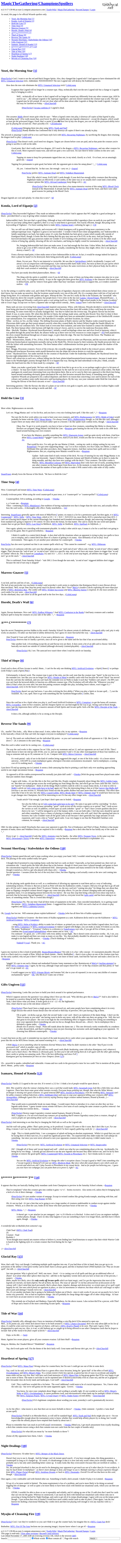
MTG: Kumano (85, 279)
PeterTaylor (6, 78)
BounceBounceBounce (51, 952)
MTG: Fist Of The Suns (20, 1526)
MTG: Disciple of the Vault (106, 707)
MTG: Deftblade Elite (48, 1095)
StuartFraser (6, 474)
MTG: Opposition (47, 838)
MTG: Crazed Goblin (50, 793)
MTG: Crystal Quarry (49, 1396)
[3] (24, 23)
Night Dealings (18, 56)
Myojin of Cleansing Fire (22, 58)
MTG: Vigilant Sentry (65, 225)
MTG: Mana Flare (25, 1366)
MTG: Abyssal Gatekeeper (55, 182)
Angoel (30, 160)
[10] (50, 40)
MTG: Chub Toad (24, 1230)
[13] (35, 44)
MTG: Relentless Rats (18, 590)
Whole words (38, 1538)
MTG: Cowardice (13, 705)
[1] (33, 19)
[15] (23, 49)
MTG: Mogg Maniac (43, 419)
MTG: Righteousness (83, 417)
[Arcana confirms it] (41, 108)
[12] (61, 1056)
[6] (30, 30)
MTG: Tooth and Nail (58, 128)
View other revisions (29, 1533)
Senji (25, 1335)
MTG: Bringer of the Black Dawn (50, 1454)
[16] (23, 51)
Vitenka (56, 499)
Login (92, 10)
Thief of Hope (17, 35)
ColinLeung (71, 85)
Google (47, 499)
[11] (25, 42)
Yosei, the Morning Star (21, 19)
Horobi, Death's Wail (20, 30)
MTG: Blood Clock (110, 186)
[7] (30, 33)
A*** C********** (20, 33)
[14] (35, 47)
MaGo (75, 587)
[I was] (27, 943)
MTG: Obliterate (99, 544)
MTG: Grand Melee (35, 437)
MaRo (20, 117)
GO (65, 508)
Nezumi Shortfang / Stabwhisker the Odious (30, 40)
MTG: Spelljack (80, 524)
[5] (27, 28)
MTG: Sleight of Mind (57, 677)
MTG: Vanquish (107, 1093)
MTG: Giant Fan (98, 1522)
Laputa (83, 298)
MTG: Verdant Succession (53, 590)
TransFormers (69, 929)
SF (53, 198)
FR (26, 284)
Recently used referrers (49, 1533)
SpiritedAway (80, 261)
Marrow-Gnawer (18, 28)
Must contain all (54, 1538)
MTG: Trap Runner (37, 1199)
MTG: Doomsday (72, 1472)
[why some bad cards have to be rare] (58, 804)
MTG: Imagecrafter (98, 1145)
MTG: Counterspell (50, 1154)
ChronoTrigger (93, 298)
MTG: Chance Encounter (75, 1324)
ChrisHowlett (56, 124)
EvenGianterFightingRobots (34, 931)
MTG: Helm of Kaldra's (28, 924)
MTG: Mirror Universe (72, 754)
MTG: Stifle (19, 517)
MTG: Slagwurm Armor (73, 435)
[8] (25, 35)
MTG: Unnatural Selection (12, 81)
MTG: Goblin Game (108, 781)
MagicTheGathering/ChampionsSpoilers (37, 3)
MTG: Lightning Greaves (33, 906)
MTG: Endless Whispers (42, 612)
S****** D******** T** (22, 47)
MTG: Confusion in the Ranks (71, 612)
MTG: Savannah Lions (83, 1088)
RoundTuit (31, 447)
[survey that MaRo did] (108, 788)
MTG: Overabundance (33, 1393)
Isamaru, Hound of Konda (22, 44)
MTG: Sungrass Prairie (29, 1396)
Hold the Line (17, 23)
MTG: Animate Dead (47, 173)
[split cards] (89, 895)
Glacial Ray (16, 49)
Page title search (70, 1538)
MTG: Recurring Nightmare (73, 135)
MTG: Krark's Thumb (70, 1326)
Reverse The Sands (19, 37)
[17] (30, 54)
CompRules (39, 554)
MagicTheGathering (66, 10)
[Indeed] (20, 943)
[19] (34, 58)
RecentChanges (82, 10)
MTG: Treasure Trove (87, 836)
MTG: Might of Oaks (104, 417)
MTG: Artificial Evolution (83, 668)
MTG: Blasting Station (77, 590)
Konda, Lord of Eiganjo (21, 21)
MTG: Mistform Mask (61, 1163)
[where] (79, 302)
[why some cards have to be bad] (40, 788)
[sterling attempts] (106, 963)
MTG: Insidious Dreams (45, 1472)
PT (103, 333)
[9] (29, 37)
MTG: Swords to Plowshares (72, 1093)
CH (94, 225)
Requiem (103, 413)
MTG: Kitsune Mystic (41, 972)
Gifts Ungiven (17, 42)
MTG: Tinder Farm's (70, 1396)
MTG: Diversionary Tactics (17, 838)
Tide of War (16, 51)
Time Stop (16, 26)
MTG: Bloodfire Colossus (50, 463)
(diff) (74, 1536)
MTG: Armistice (49, 836)
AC (84, 182)
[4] (22, 26)
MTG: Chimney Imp (86, 793)
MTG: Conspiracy (84, 702)
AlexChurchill (50, 103)
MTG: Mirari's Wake (32, 1373)
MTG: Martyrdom (72, 463)
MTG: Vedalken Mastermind (72, 173)
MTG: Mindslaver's (32, 506)
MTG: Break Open (67, 793)
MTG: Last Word (33, 524)
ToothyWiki (51, 10)
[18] (26, 56)
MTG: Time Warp (34, 490)
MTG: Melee (16, 1210)
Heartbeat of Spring (19, 54)
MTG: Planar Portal (19, 1472)
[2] (33, 21)
